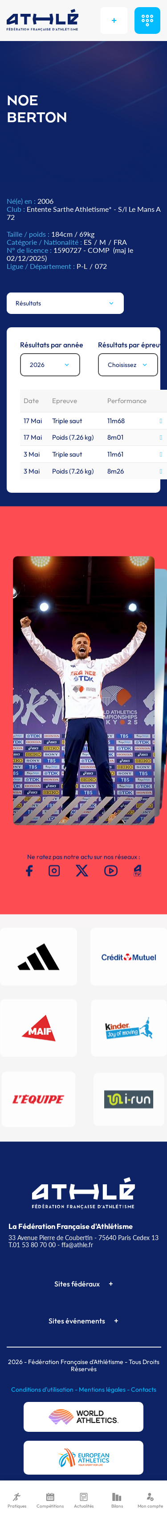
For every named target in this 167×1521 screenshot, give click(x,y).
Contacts (143, 1389)
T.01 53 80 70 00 (32, 1245)
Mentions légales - (105, 1389)
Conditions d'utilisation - (45, 1389)
